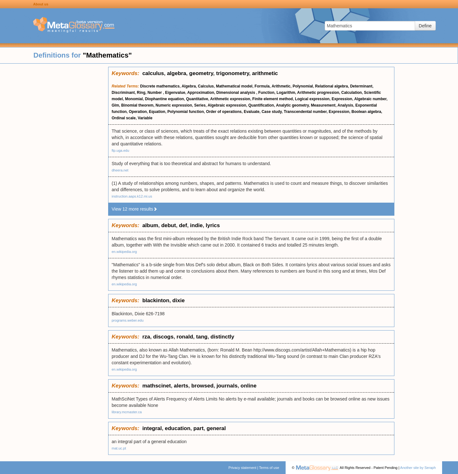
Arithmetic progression (318, 92)
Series (199, 105)
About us (40, 4)
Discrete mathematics (160, 86)
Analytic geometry (292, 105)
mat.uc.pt (119, 448)
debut (168, 225)
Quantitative (197, 99)
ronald (185, 337)
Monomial (134, 99)
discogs (163, 337)
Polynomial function (185, 111)
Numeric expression (174, 105)
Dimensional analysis (236, 92)
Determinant (361, 86)
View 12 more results (134, 209)
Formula (261, 86)
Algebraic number (370, 99)
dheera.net (120, 170)
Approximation (200, 92)
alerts (181, 386)
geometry (201, 73)
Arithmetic (281, 86)
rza (146, 337)
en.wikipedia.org (124, 252)
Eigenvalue (175, 92)
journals (227, 386)
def (183, 225)
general (216, 428)
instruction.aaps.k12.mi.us (132, 196)
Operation (138, 111)
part (198, 428)
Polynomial (303, 86)
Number (155, 92)
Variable (145, 118)
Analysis (345, 105)
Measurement (323, 105)
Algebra (189, 86)
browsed (202, 386)
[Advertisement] (54, 162)
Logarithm (285, 92)
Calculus (206, 86)
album (150, 225)
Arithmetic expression (230, 99)
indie (196, 225)
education (177, 428)
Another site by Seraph (418, 468)
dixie (178, 300)
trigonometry (232, 73)
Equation (157, 111)
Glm (115, 105)
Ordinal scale (123, 118)
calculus (153, 73)
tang (202, 337)
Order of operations (224, 111)
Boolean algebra (366, 111)
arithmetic (265, 73)
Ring (141, 92)
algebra (176, 73)
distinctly (222, 337)
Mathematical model (234, 86)
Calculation (351, 92)
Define (425, 25)
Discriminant (123, 92)
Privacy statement (242, 468)
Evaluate (251, 111)
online (248, 386)
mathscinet (156, 386)
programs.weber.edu (127, 320)
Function (266, 92)
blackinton (155, 300)
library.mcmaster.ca (127, 412)
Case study (271, 111)
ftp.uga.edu (120, 150)
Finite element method (272, 99)
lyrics (213, 225)
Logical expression (312, 99)
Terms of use (269, 468)
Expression (342, 99)
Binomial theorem (137, 105)
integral (152, 428)
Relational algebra (331, 86)
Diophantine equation (164, 99)
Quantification (261, 105)
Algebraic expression (227, 105)
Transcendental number (305, 111)
